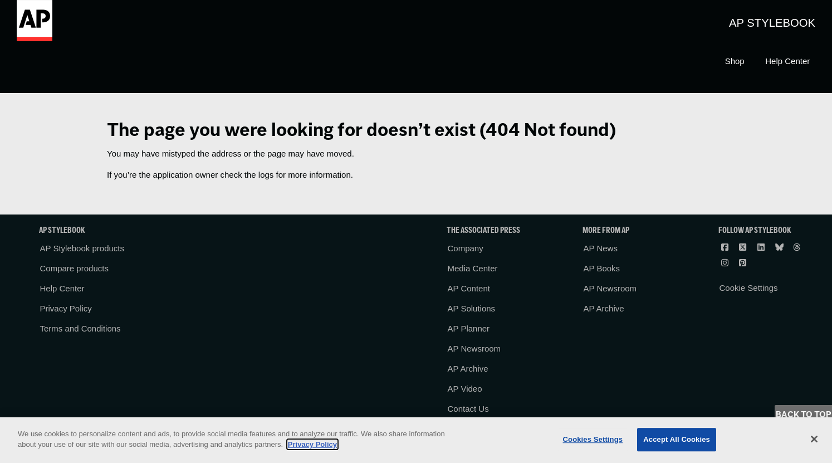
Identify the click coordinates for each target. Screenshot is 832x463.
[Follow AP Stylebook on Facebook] (726, 247)
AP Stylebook (772, 23)
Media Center (473, 268)
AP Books (602, 268)
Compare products (74, 268)
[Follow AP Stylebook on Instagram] (726, 262)
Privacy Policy (66, 308)
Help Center (787, 61)
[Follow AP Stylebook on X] (744, 247)
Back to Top (803, 414)
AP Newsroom (474, 348)
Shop (735, 61)
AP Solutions (472, 308)
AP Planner (469, 328)
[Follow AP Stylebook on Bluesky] (780, 247)
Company (465, 248)
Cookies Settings (593, 439)
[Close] (814, 439)
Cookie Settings (749, 288)
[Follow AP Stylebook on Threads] (798, 247)
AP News (601, 248)
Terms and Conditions (80, 328)
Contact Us (468, 408)
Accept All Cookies (676, 439)
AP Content (469, 288)
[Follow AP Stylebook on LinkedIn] (762, 247)
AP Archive (468, 368)
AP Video (465, 388)
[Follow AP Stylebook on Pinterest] (744, 262)
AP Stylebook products (82, 248)
